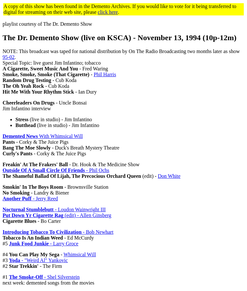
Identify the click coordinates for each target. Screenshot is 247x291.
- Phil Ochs (56, 170)
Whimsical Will (80, 254)
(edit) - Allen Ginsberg (57, 215)
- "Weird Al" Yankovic (38, 260)
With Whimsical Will (43, 136)
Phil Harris (105, 74)
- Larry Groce (43, 243)
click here (108, 12)
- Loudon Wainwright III (54, 209)
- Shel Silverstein (44, 277)
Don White (169, 176)
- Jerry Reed (30, 198)
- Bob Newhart (58, 232)
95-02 (8, 57)
